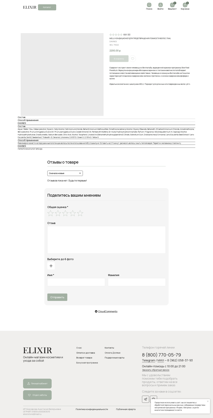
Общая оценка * (57, 207)
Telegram (148, 360)
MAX (161, 360)
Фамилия (113, 275)
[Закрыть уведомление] (207, 401)
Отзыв (51, 223)
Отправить (57, 297)
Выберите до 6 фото (60, 259)
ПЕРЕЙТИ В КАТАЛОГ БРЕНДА (30, 149)
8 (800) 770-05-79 (161, 355)
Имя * (50, 275)
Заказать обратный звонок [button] (155, 369)
